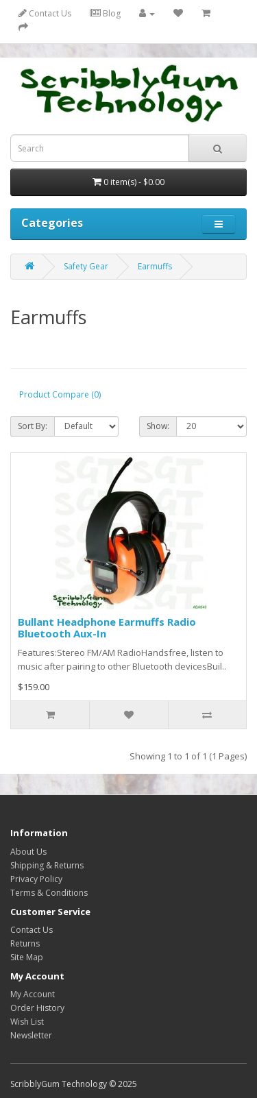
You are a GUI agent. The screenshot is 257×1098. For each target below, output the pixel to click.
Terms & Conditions (49, 893)
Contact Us (45, 13)
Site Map (26, 957)
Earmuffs (155, 266)
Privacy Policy (36, 879)
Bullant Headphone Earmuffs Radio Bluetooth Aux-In (107, 627)
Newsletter (31, 1035)
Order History (37, 1008)
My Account (32, 994)
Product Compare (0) (60, 394)
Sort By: (32, 426)
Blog (105, 13)
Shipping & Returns (47, 865)
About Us (28, 851)
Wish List (27, 1021)
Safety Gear (86, 266)
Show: (158, 426)
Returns (25, 943)
